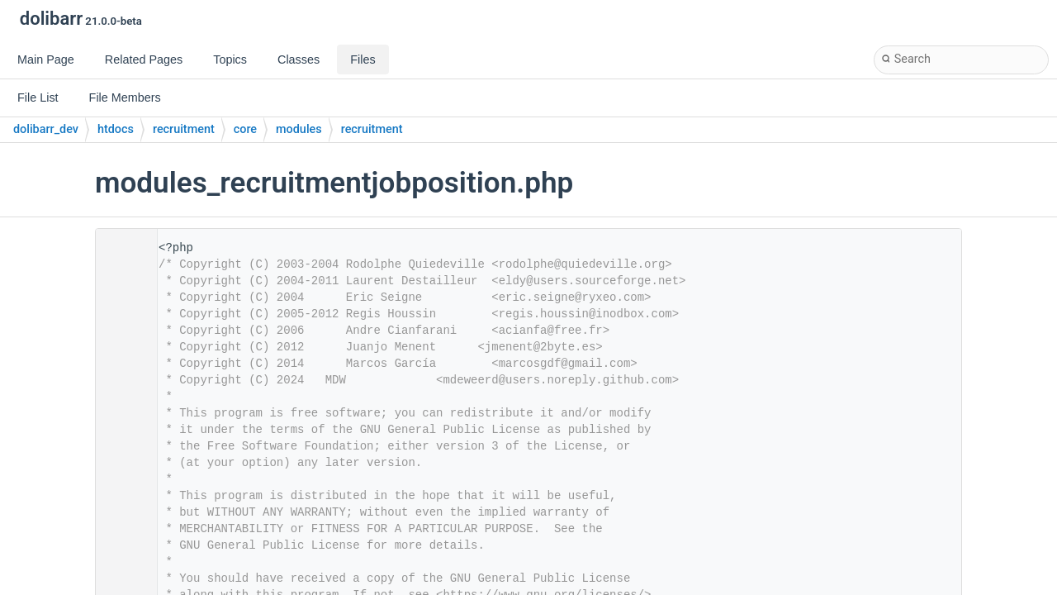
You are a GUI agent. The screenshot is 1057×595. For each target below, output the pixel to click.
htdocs (115, 129)
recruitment (184, 129)
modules (299, 129)
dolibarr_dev (45, 129)
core (245, 129)
